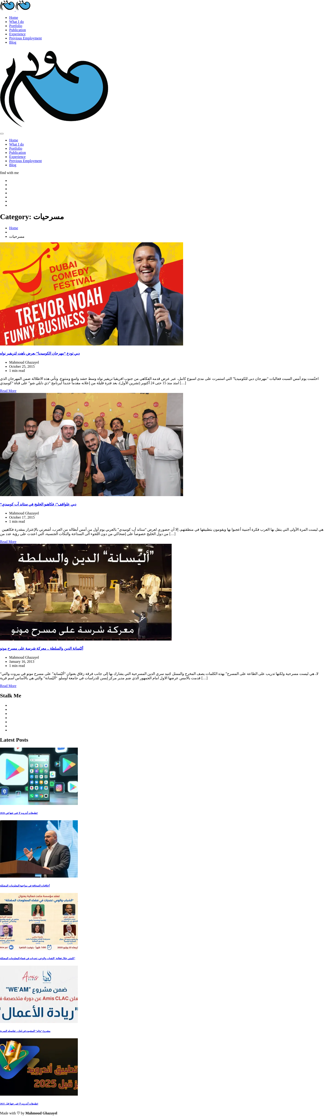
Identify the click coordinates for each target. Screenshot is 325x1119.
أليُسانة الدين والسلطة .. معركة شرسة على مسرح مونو (41, 648)
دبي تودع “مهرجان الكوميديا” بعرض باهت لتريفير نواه (40, 353)
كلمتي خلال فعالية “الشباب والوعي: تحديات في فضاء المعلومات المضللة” (37, 958)
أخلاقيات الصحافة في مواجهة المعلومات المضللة (25, 885)
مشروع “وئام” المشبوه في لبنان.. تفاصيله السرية (25, 1031)
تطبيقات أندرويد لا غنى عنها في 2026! (19, 813)
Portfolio (15, 26)
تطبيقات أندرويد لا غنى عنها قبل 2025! (19, 1103)
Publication (17, 30)
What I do (16, 22)
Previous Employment (25, 38)
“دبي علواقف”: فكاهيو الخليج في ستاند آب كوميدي (38, 504)
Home (13, 17)
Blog (12, 42)
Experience (17, 34)
